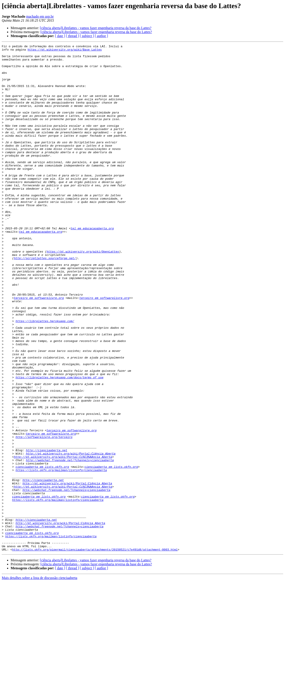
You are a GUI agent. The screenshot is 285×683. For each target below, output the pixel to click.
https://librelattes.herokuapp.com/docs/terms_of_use (59, 444)
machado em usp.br (40, 16)
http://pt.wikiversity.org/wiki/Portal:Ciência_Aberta (71, 536)
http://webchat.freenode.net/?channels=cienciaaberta (70, 543)
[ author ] (101, 36)
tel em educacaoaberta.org (92, 265)
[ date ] (60, 36)
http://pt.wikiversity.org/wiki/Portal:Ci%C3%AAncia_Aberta (63, 539)
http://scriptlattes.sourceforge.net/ (45, 301)
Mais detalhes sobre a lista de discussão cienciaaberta (39, 679)
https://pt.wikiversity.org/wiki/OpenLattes (83, 293)
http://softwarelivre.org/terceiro (43, 516)
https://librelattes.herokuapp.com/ (44, 377)
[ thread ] (72, 36)
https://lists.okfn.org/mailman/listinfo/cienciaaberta (61, 555)
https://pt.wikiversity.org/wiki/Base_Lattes (65, 51)
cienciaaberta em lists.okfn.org (42, 551)
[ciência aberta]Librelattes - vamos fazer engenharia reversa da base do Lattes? (95, 28)
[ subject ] (87, 36)
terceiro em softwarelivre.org (39, 349)
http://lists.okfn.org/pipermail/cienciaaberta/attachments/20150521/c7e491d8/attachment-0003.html (95, 651)
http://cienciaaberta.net (46, 532)
